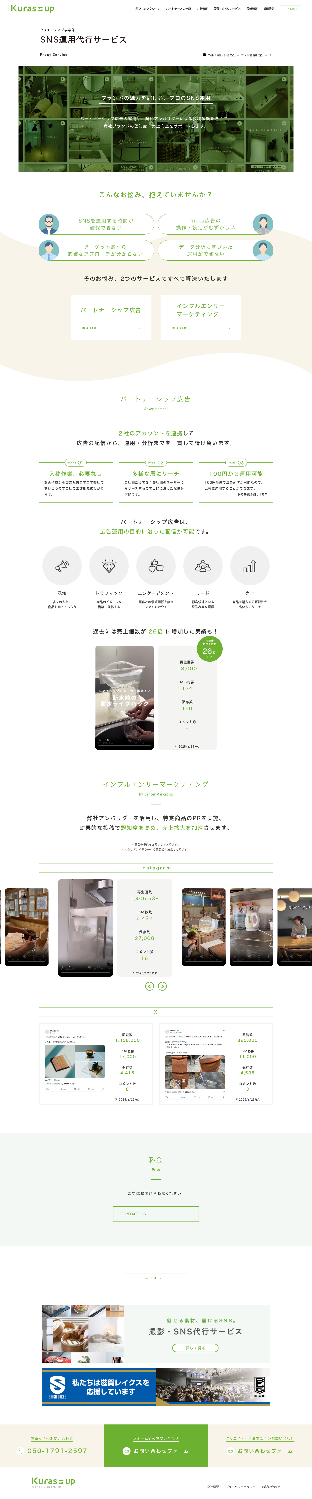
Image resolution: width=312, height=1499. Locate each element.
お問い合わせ (271, 1486)
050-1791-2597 (57, 1451)
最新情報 (252, 8)
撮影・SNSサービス (227, 8)
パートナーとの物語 (178, 8)
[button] (149, 986)
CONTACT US (133, 1214)
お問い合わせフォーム (162, 1451)
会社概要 (213, 1486)
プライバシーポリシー (240, 1486)
